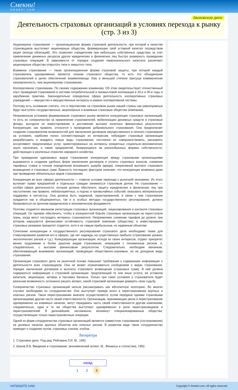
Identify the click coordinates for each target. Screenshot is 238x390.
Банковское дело (208, 18)
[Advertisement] (198, 98)
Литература (88, 335)
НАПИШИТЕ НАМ (22, 386)
